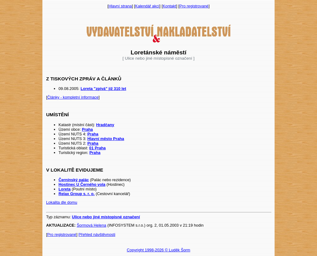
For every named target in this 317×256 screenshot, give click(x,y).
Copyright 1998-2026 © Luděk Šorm (158, 250)
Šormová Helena (91, 225)
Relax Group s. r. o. (77, 193)
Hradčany (105, 124)
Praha (87, 129)
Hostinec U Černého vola (82, 184)
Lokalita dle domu (61, 202)
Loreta (65, 189)
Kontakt (169, 6)
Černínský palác (74, 179)
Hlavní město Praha (105, 138)
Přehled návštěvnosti (97, 234)
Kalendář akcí (147, 6)
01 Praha (97, 148)
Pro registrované (194, 6)
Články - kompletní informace (73, 97)
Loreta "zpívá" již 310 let (103, 88)
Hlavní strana (120, 6)
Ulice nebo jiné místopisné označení (106, 217)
